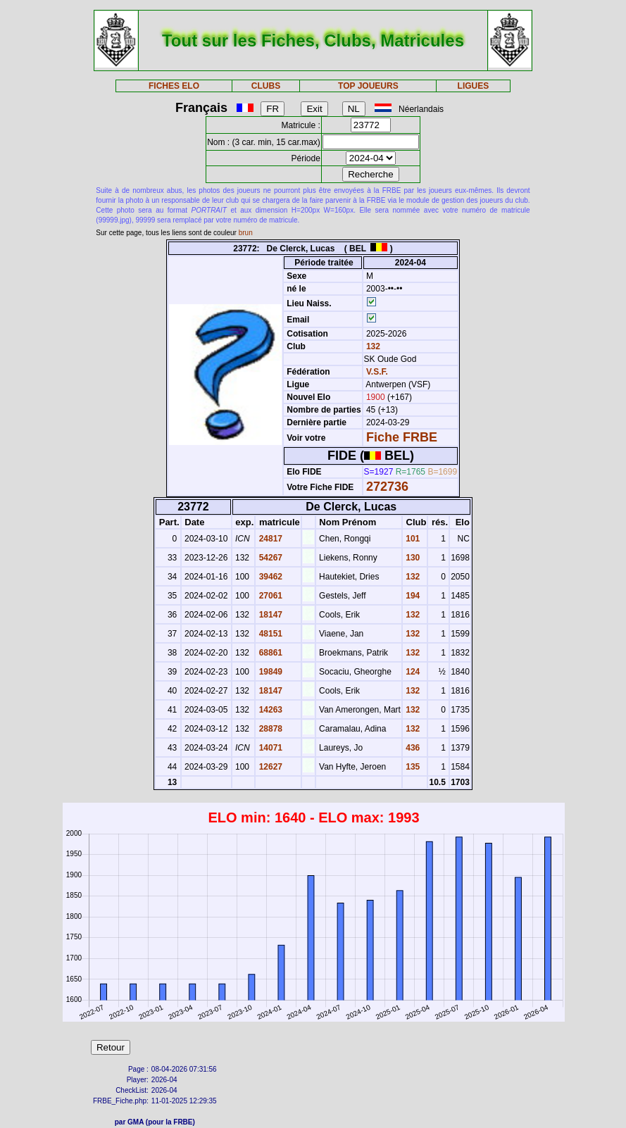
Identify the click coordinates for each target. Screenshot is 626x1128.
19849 (269, 672)
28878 (269, 729)
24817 (269, 539)
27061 (269, 596)
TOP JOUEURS (368, 86)
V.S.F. (377, 372)
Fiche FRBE (401, 437)
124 (411, 672)
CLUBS (265, 86)
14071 (269, 748)
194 (411, 596)
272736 (387, 487)
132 (372, 346)
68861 (269, 653)
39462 (269, 577)
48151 (269, 634)
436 (411, 748)
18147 (269, 615)
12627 (269, 767)
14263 (269, 710)
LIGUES (473, 86)
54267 (269, 558)
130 (411, 558)
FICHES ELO (174, 86)
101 (411, 539)
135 (411, 767)
